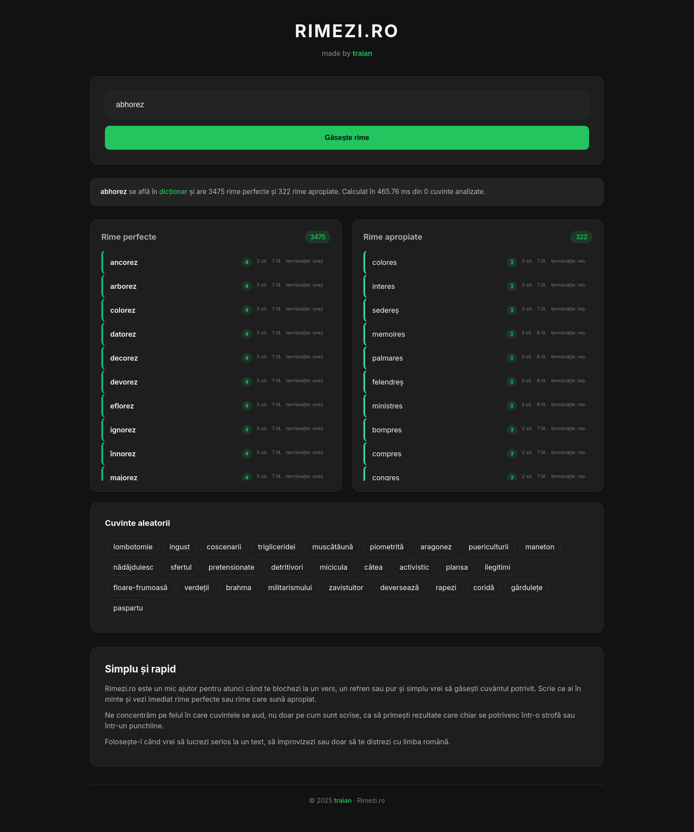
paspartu (128, 607)
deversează (399, 587)
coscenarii (224, 546)
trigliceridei (276, 546)
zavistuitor (346, 587)
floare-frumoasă (140, 587)
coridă (483, 587)
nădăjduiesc (133, 567)
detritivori (287, 567)
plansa (457, 567)
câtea (373, 567)
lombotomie (133, 546)
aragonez (436, 546)
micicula (333, 567)
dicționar (173, 191)
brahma (238, 587)
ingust (180, 546)
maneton (540, 546)
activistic (414, 567)
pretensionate (231, 567)
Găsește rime (347, 137)
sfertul (181, 567)
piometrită (387, 546)
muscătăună (332, 546)
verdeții (197, 587)
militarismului (290, 587)
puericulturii (489, 546)
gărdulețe (527, 587)
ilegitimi (497, 567)
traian (362, 53)
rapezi (446, 587)
